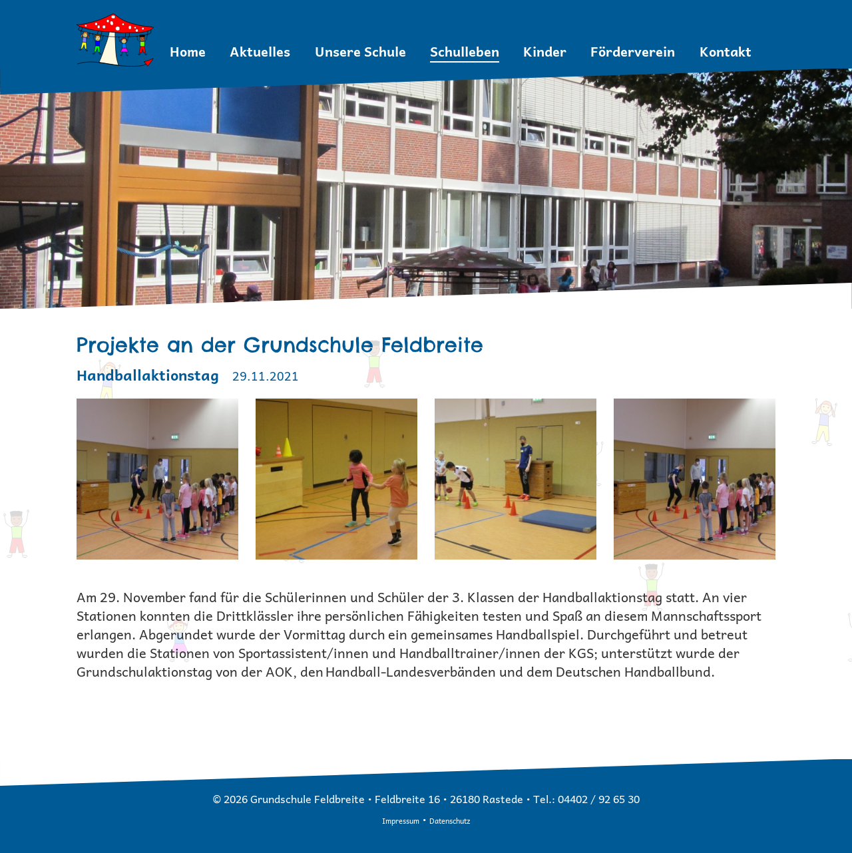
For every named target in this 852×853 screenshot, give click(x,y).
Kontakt (725, 51)
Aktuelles (260, 51)
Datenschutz (450, 820)
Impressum (400, 820)
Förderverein (632, 51)
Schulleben (464, 51)
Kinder (544, 51)
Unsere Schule (360, 51)
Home (188, 51)
